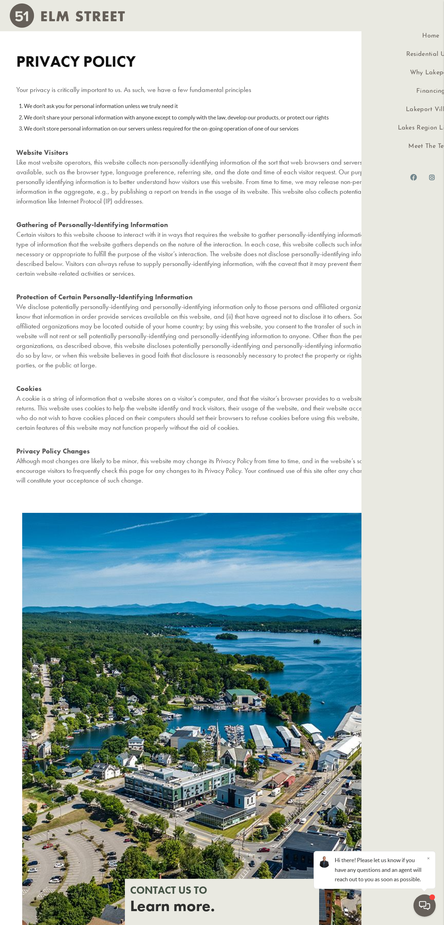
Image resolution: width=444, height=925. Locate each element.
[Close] (428, 858)
